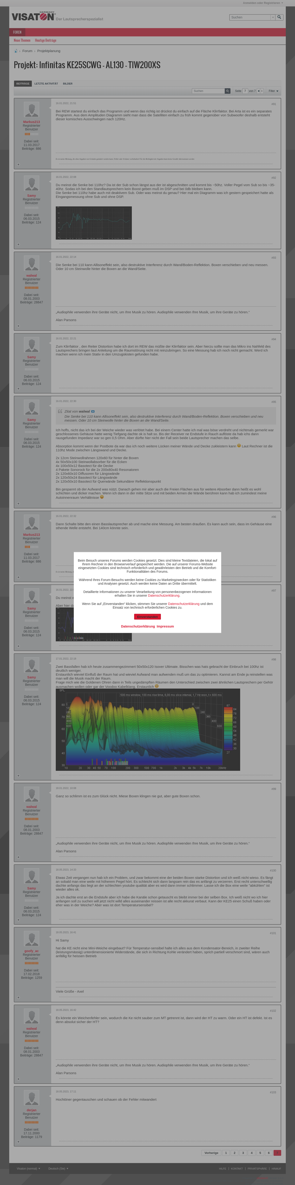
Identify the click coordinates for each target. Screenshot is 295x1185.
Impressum (165, 626)
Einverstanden (147, 617)
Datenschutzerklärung (163, 595)
